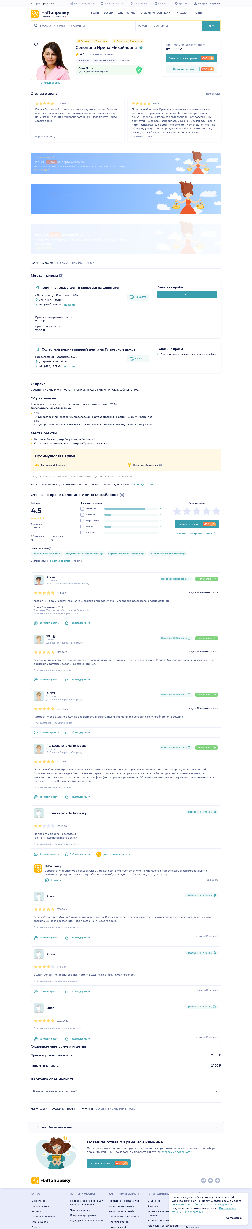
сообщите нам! (144, 413)
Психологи (182, 12)
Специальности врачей (200, 1130)
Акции (199, 12)
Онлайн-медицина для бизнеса (161, 1171)
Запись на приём (42, 192)
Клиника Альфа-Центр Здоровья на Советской (81, 217)
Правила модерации (121, 1161)
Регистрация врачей (121, 1140)
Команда (152, 1135)
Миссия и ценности (43, 1145)
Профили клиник (196, 1151)
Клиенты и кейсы (119, 1156)
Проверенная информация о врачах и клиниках (86, 1132)
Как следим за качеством (162, 1155)
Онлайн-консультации (155, 12)
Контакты (37, 1166)
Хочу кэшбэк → (45, 177)
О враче (62, 192)
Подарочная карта (158, 1178)
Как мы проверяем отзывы (197, 463)
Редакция (37, 1161)
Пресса (35, 1156)
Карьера (36, 1140)
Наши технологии (158, 1149)
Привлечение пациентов (124, 1130)
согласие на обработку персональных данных (202, 1204)
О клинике (153, 1130)
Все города (193, 1156)
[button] (83, 26)
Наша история (40, 1135)
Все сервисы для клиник (124, 1145)
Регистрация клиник (121, 1135)
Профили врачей (196, 1145)
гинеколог (83, 60)
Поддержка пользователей (86, 1149)
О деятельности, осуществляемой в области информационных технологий (73, 1205)
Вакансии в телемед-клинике (160, 1142)
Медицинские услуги (199, 1140)
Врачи (95, 12)
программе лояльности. (177, 1081)
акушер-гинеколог (104, 60)
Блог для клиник (119, 1151)
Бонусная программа (83, 1144)
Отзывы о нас (39, 1151)
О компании (38, 1130)
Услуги (108, 12)
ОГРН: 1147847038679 (43, 1226)
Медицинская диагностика (202, 1135)
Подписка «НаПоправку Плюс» (162, 1162)
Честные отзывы (80, 1139)
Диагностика (126, 12)
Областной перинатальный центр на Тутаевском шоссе (88, 279)
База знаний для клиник (124, 1166)
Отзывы (77, 192)
